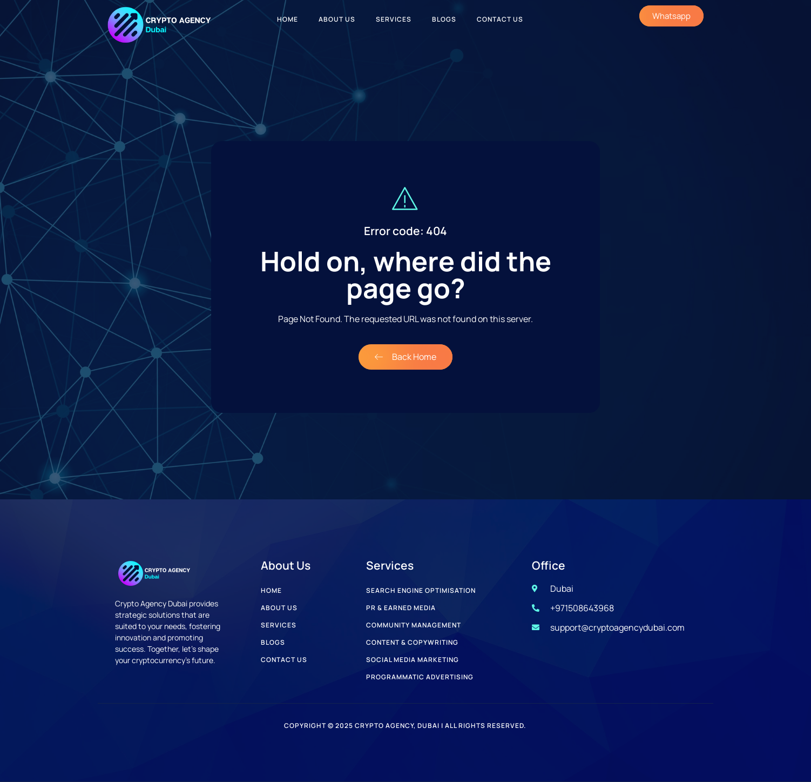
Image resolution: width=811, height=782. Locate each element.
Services (393, 19)
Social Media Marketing (412, 659)
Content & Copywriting (412, 642)
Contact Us (500, 19)
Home (287, 19)
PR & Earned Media (401, 607)
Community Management (413, 625)
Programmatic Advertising (420, 676)
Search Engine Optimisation (421, 590)
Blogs (444, 19)
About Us (337, 19)
